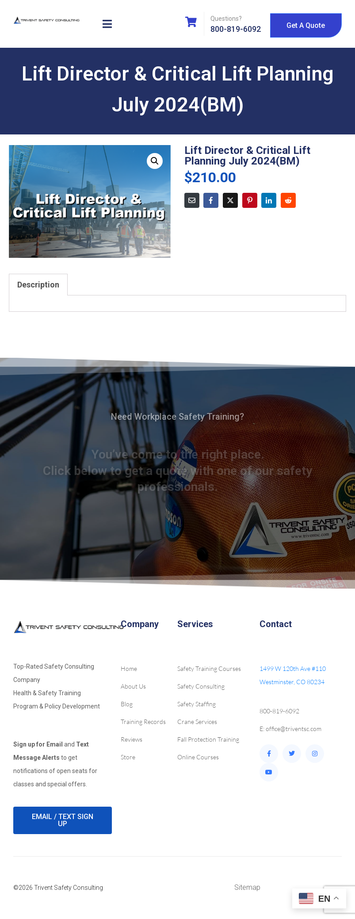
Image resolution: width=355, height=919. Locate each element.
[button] (155, 161)
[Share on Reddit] (288, 200)
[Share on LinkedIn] (268, 200)
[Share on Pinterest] (249, 200)
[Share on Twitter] (230, 200)
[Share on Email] (191, 200)
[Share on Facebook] (210, 200)
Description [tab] (38, 284)
